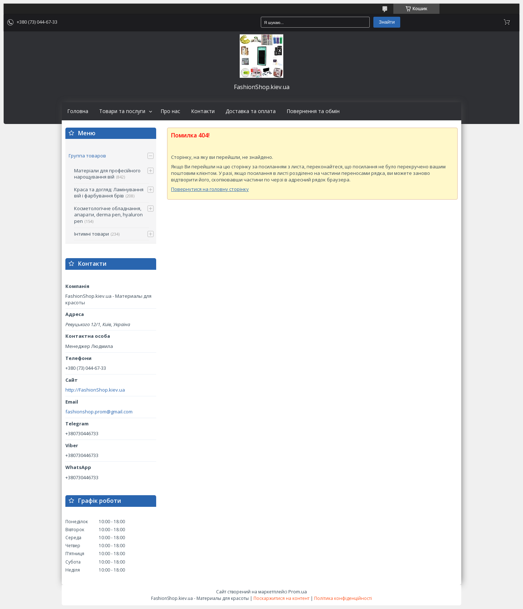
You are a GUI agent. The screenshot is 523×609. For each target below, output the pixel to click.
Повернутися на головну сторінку (210, 189)
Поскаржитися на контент (281, 598)
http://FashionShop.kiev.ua (95, 390)
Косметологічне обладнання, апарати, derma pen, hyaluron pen (108, 214)
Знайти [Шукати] (387, 22)
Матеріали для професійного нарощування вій (107, 173)
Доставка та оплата (251, 111)
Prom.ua (297, 591)
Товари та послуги (122, 111)
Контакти (203, 111)
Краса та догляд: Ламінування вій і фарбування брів (108, 192)
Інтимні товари (91, 234)
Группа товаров (87, 155)
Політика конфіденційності (343, 598)
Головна (77, 111)
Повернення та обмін (313, 111)
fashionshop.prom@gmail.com (99, 412)
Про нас (170, 111)
